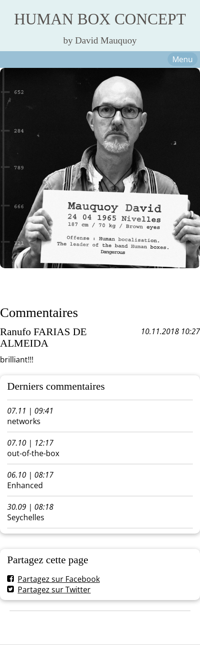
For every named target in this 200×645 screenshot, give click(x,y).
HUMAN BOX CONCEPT (100, 19)
